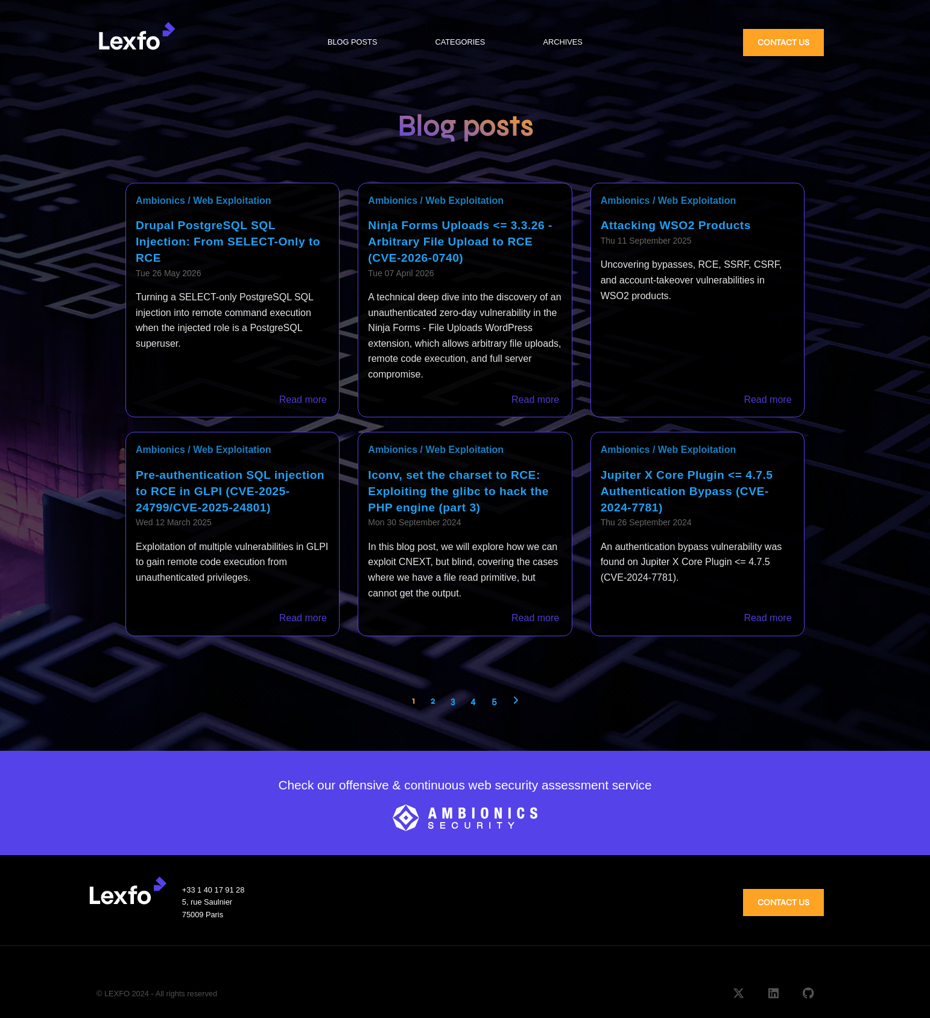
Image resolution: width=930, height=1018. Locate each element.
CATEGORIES (460, 41)
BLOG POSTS (352, 41)
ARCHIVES (562, 41)
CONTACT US (783, 42)
